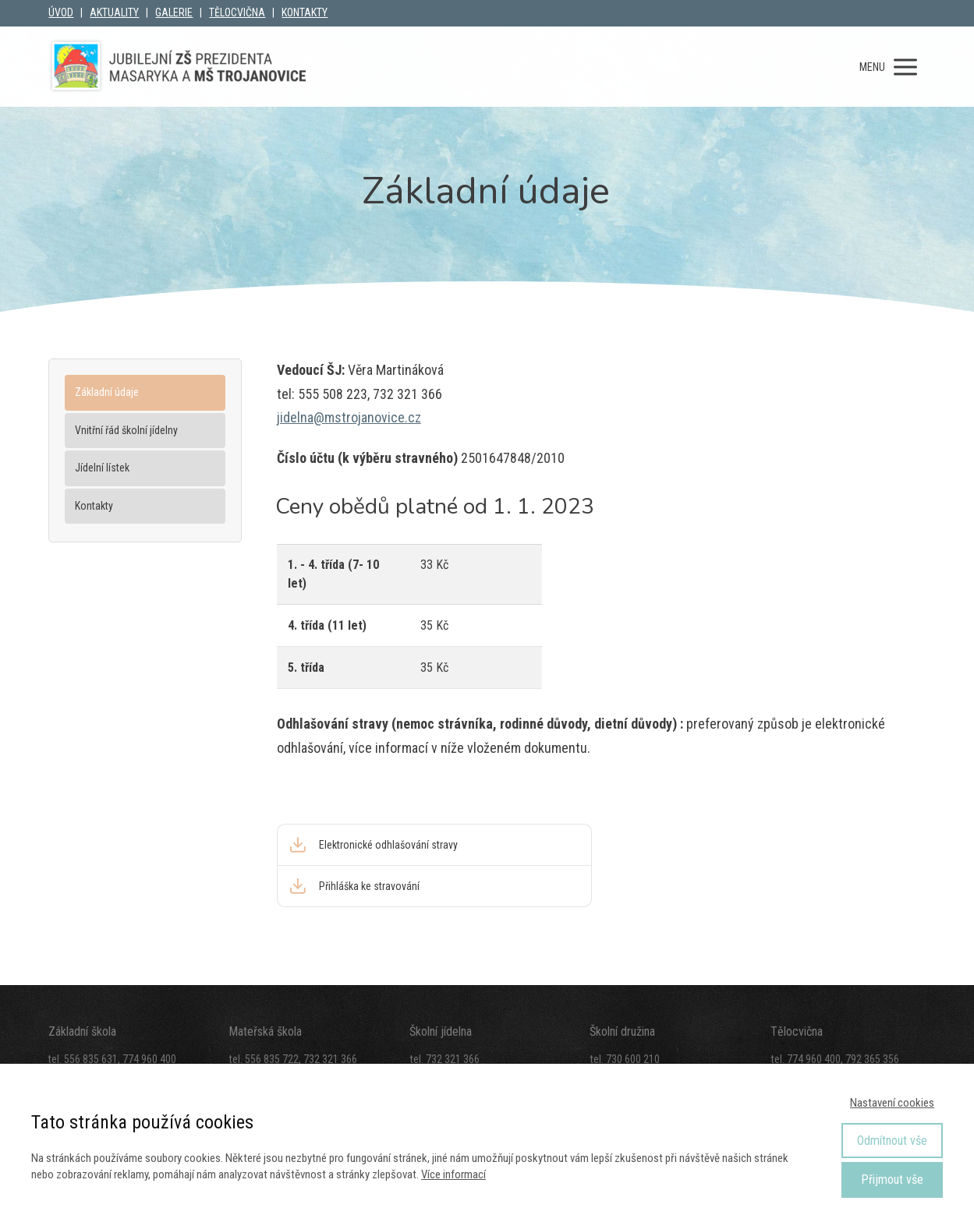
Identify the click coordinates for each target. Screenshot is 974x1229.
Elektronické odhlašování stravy (388, 845)
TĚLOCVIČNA (237, 12)
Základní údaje (107, 392)
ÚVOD (60, 12)
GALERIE (174, 12)
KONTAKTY (305, 12)
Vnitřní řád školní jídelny (126, 430)
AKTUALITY (114, 12)
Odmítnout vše (892, 1140)
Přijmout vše (892, 1179)
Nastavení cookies (892, 1103)
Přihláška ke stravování (369, 886)
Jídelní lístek (102, 467)
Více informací (453, 1174)
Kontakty (94, 506)
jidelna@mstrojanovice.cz (349, 417)
